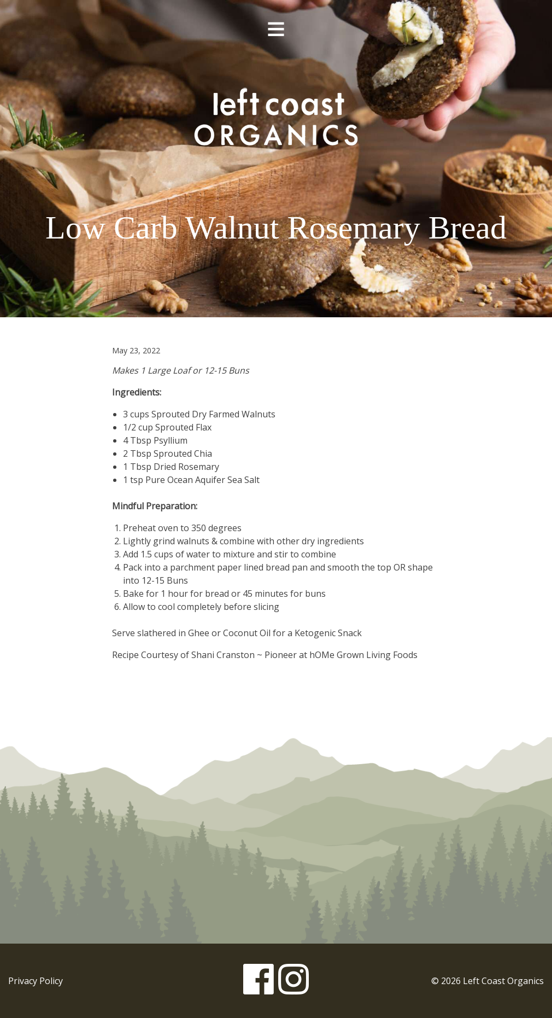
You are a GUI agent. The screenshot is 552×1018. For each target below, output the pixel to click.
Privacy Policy (35, 981)
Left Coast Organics (276, 117)
